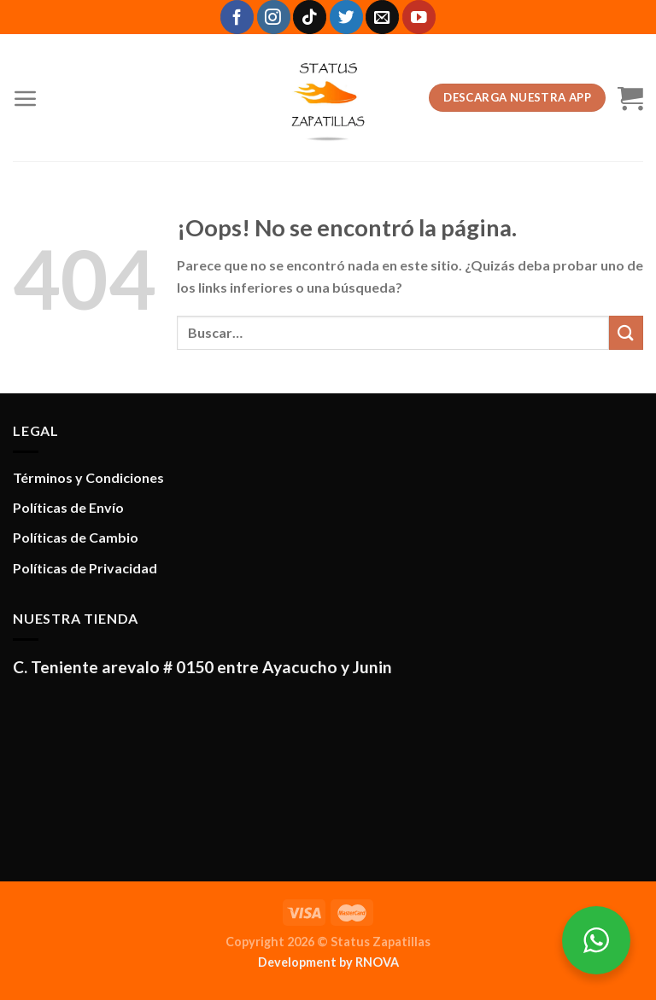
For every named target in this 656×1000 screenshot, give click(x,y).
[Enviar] (626, 332)
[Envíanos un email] (382, 16)
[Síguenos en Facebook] (237, 16)
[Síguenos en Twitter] (346, 16)
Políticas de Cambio (75, 537)
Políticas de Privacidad (85, 568)
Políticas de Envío (68, 507)
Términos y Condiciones (88, 477)
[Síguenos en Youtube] (419, 16)
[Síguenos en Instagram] (273, 16)
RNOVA (377, 962)
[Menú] (25, 98)
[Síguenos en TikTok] (309, 16)
